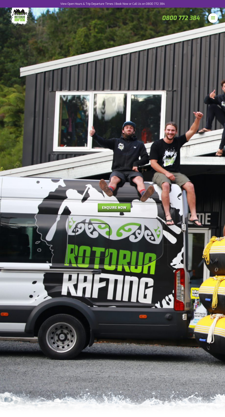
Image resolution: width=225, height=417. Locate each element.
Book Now (122, 4)
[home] (20, 18)
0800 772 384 (155, 4)
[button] (213, 18)
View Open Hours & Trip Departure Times (86, 4)
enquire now (114, 207)
